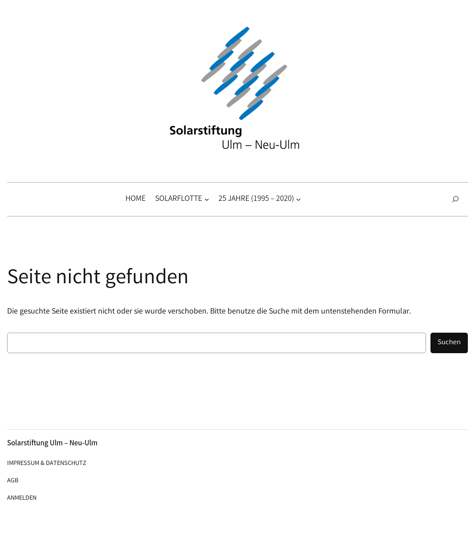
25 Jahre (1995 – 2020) (256, 199)
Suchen (449, 342)
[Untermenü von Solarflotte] (206, 199)
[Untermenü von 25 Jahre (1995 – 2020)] (298, 199)
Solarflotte (178, 199)
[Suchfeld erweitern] (455, 199)
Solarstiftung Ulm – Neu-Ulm (52, 443)
